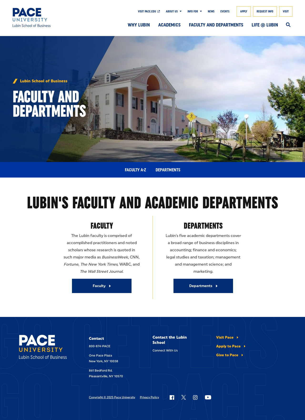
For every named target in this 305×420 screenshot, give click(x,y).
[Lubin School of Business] (41, 17)
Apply (243, 11)
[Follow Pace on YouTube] (208, 397)
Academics (169, 25)
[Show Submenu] (180, 11)
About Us (172, 11)
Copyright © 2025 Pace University (112, 397)
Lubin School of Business (43, 81)
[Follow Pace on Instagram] (195, 397)
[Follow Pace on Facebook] (171, 397)
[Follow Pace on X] (183, 397)
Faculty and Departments (216, 25)
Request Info (265, 11)
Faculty (102, 225)
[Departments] (203, 286)
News (211, 11)
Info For (193, 11)
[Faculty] (102, 286)
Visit (286, 11)
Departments (168, 170)
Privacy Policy (149, 397)
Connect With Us (165, 350)
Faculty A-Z (135, 170)
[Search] (288, 25)
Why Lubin (139, 25)
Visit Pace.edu (147, 11)
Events (224, 11)
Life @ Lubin (265, 25)
